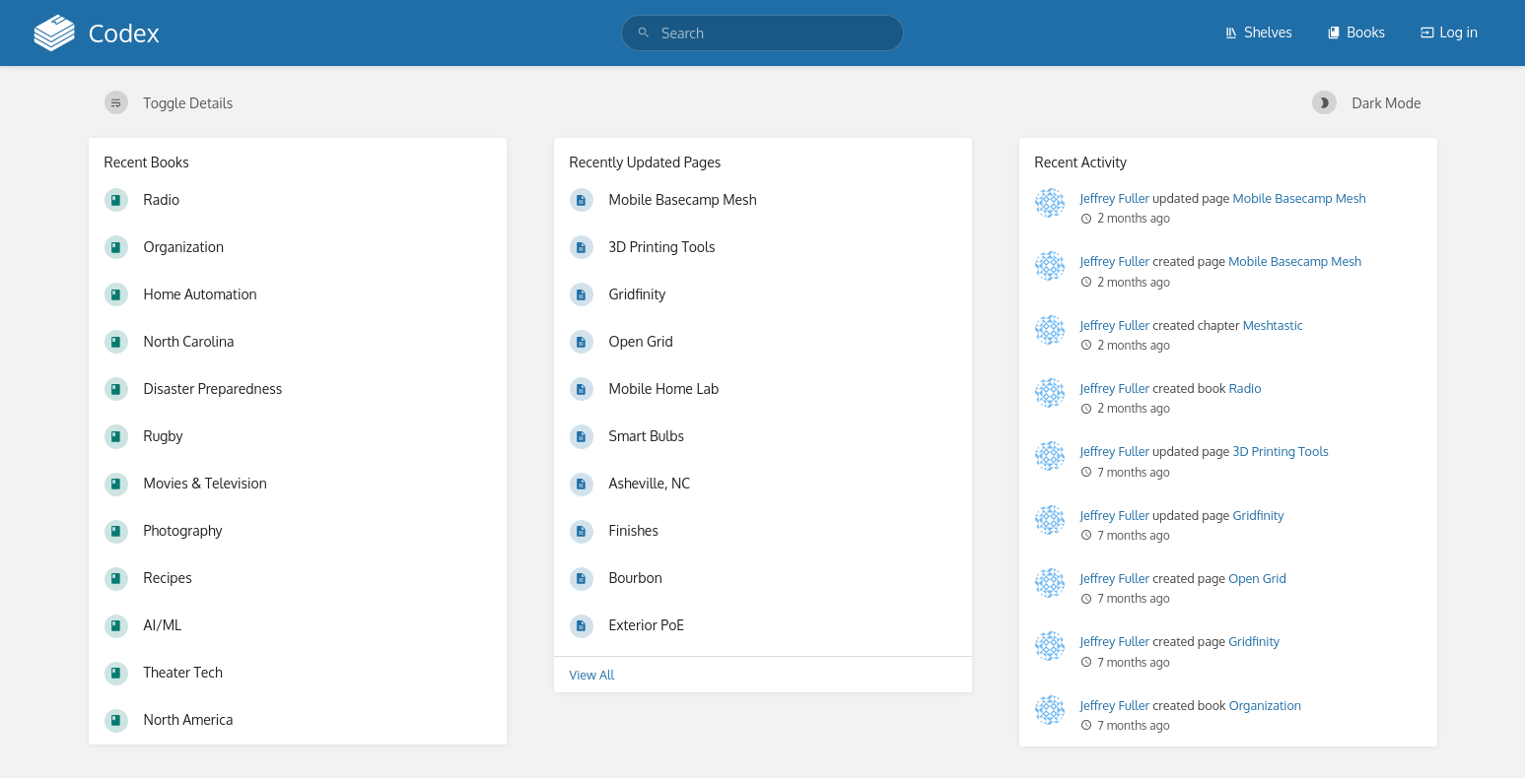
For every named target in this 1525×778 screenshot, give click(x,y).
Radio (1245, 388)
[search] (762, 33)
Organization (1265, 705)
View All (592, 674)
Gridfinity (1258, 515)
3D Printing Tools (1281, 451)
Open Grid (1257, 578)
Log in (1449, 32)
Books (1356, 32)
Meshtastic (1273, 325)
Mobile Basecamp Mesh (1299, 198)
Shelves (1258, 32)
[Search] (644, 33)
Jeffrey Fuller (1115, 198)
